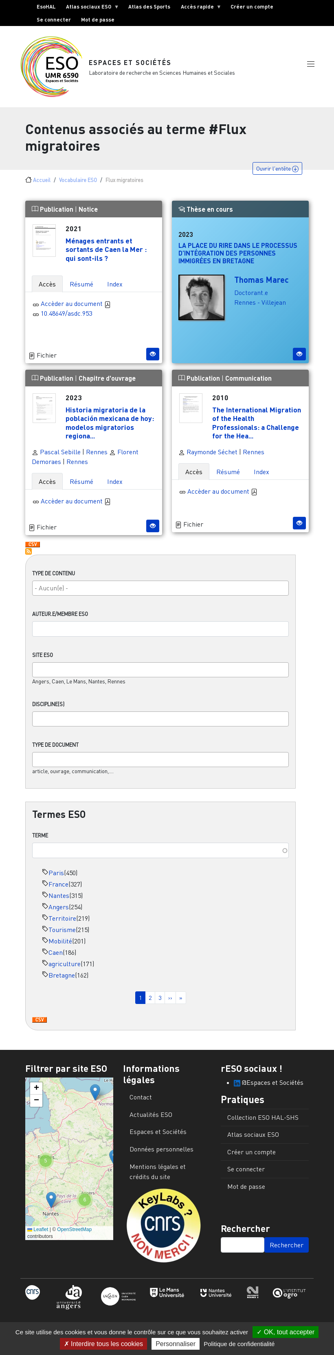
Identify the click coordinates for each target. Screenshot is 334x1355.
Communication (248, 381)
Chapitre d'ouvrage (107, 381)
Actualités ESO (151, 1118)
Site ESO (42, 658)
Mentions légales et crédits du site (158, 1175)
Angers (58, 910)
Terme (40, 838)
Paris (56, 876)
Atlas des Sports (149, 6)
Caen (55, 956)
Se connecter (54, 19)
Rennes (97, 455)
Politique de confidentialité (239, 1343)
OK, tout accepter (285, 1332)
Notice (88, 212)
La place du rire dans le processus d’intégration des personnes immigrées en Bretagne (237, 256)
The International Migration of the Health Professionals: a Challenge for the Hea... (256, 425)
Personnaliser (176, 1343)
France (58, 887)
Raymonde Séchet (207, 455)
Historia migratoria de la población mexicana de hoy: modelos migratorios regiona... (110, 425)
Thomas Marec (261, 283)
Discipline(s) (48, 707)
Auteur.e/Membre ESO (60, 617)
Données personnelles (161, 1152)
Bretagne (61, 978)
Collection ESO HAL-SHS (263, 1121)
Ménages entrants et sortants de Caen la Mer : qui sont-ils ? (106, 252)
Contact (141, 1100)
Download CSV (39, 1023)
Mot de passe (97, 19)
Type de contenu (53, 576)
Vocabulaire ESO (78, 183)
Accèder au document (76, 307)
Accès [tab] (47, 287)
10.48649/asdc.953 (66, 316)
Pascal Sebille (56, 455)
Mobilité (60, 944)
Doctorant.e (251, 296)
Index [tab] (115, 287)
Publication (53, 212)
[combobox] (160, 591)
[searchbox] (160, 591)
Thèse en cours (205, 212)
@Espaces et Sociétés (268, 1086)
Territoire (62, 921)
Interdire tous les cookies (103, 1343)
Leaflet (37, 1233)
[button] (311, 66)
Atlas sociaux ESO (90, 8)
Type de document (55, 748)
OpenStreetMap (74, 1233)
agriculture (64, 967)
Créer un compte (252, 6)
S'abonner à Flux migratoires (28, 554)
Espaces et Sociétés (130, 64)
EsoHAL (46, 6)
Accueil (42, 183)
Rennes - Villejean (260, 305)
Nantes (58, 899)
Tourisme (62, 933)
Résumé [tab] (81, 287)
